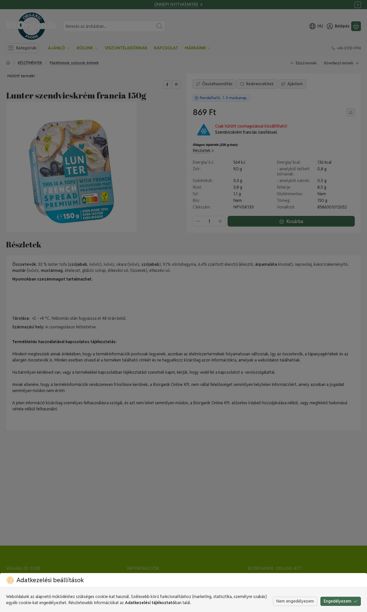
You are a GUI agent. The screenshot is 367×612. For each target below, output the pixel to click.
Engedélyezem (341, 601)
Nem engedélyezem (295, 601)
